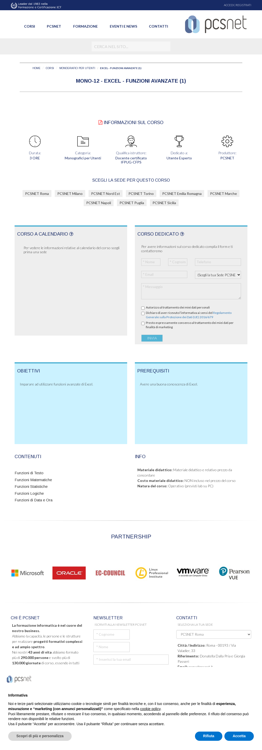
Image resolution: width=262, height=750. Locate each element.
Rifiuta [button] (208, 736)
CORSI (50, 68)
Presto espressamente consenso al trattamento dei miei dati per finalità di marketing (190, 325)
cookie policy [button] (150, 709)
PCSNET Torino (141, 193)
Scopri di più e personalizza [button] (39, 736)
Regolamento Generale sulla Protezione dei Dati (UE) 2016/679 (189, 315)
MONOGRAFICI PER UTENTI (77, 68)
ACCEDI (229, 5)
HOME (36, 68)
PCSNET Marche (223, 193)
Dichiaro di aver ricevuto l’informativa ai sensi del (189, 315)
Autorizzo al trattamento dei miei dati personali (178, 307)
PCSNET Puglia (131, 203)
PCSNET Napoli (98, 203)
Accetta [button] (239, 736)
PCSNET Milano (70, 193)
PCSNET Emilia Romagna (182, 193)
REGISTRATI (243, 5)
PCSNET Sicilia (164, 203)
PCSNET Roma (37, 193)
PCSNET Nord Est (105, 193)
